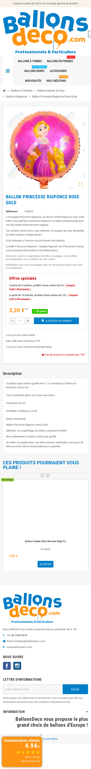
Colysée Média (50, 739)
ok (75, 689)
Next (48, 475)
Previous (42, 475)
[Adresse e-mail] (33, 689)
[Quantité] (20, 321)
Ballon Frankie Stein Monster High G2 (45, 541)
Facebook (7, 666)
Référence (12, 211)
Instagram (17, 666)
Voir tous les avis (30, 761)
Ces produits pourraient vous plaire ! (41, 465)
